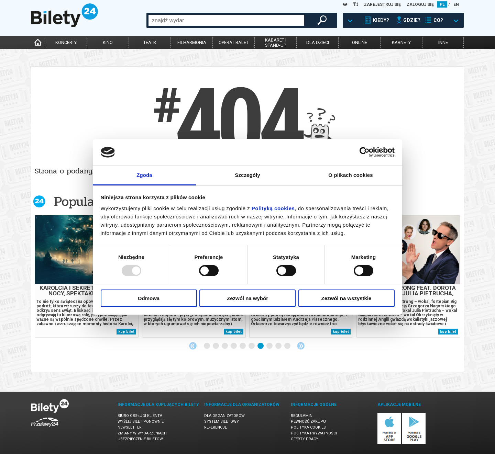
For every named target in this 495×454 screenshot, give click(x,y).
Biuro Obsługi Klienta (140, 415)
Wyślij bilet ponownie (141, 421)
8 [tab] (269, 346)
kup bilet (126, 331)
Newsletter (130, 427)
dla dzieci (317, 42)
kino (108, 42)
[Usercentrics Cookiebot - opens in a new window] (364, 152)
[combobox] (226, 20)
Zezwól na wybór (247, 298)
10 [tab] (287, 346)
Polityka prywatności (314, 433)
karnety (401, 42)
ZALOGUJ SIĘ (420, 4)
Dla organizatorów (224, 415)
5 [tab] (243, 346)
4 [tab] (234, 346)
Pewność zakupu (308, 421)
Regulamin (301, 415)
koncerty (66, 42)
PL (442, 4)
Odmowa (149, 298)
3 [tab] (225, 346)
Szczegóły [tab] (247, 175)
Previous (193, 346)
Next (301, 346)
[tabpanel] (87, 276)
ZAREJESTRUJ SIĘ (382, 4)
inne (443, 42)
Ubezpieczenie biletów (140, 439)
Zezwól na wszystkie (346, 298)
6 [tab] (252, 346)
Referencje (215, 427)
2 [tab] (216, 346)
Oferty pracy (304, 439)
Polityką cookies (273, 208)
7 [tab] (260, 346)
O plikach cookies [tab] (350, 175)
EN (456, 4)
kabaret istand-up (275, 42)
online (359, 42)
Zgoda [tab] (144, 175)
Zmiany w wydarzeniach (142, 433)
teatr (149, 42)
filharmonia (191, 42)
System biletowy (221, 421)
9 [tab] (278, 346)
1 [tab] (207, 346)
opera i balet (234, 42)
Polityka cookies (308, 427)
